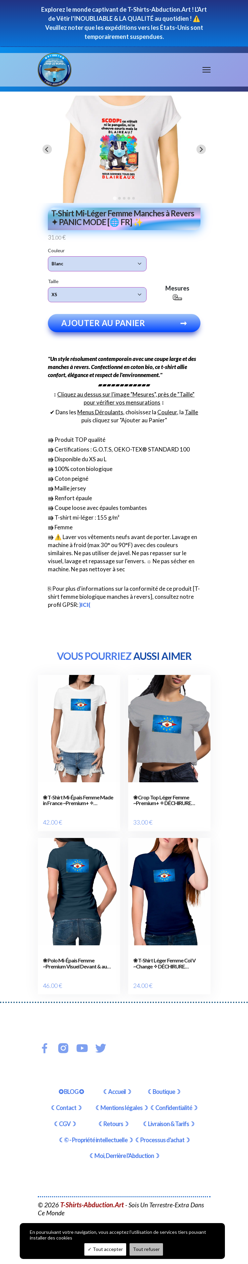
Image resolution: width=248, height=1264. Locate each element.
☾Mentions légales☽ (121, 1107)
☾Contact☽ (66, 1107)
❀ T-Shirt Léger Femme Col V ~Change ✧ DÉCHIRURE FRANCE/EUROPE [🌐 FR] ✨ (164, 963)
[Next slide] (201, 149)
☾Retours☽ (113, 1123)
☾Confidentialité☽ (173, 1107)
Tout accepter (105, 1249)
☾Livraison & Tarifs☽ (168, 1123)
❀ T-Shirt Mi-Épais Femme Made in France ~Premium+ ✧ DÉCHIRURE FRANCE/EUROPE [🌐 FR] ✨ (78, 800)
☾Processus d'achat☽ (162, 1140)
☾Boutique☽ (164, 1091)
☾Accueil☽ (117, 1091)
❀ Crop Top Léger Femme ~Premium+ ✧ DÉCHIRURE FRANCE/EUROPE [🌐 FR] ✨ (164, 800)
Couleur (56, 250)
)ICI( (84, 604)
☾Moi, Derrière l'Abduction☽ (124, 1155)
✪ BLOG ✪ (71, 1091)
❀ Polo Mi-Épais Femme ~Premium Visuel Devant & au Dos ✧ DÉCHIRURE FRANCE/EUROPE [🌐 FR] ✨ (75, 963)
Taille (53, 281)
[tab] (114, 198)
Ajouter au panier (124, 323)
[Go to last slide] (47, 149)
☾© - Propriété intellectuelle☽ (96, 1140)
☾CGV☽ (65, 1123)
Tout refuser (146, 1249)
